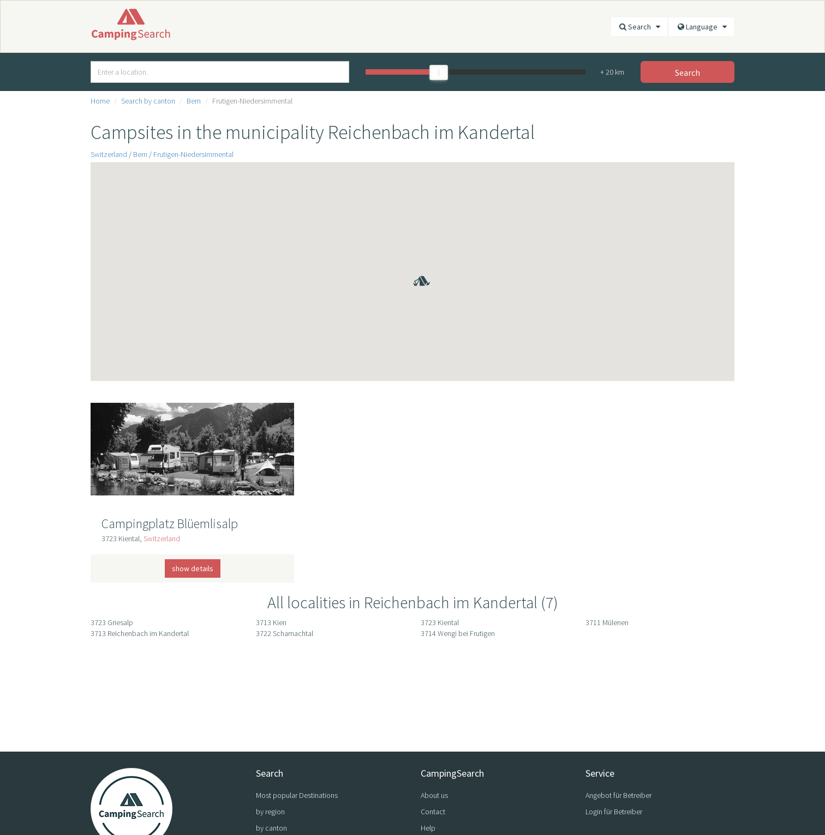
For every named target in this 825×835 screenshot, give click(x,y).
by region (270, 811)
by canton (271, 828)
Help (428, 828)
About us (434, 795)
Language (701, 27)
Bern (194, 101)
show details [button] (192, 568)
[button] (412, 265)
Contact (433, 811)
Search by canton (148, 101)
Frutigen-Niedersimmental (193, 154)
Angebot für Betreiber (618, 795)
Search (639, 27)
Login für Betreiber (613, 811)
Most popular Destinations (297, 795)
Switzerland (109, 154)
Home (100, 101)
